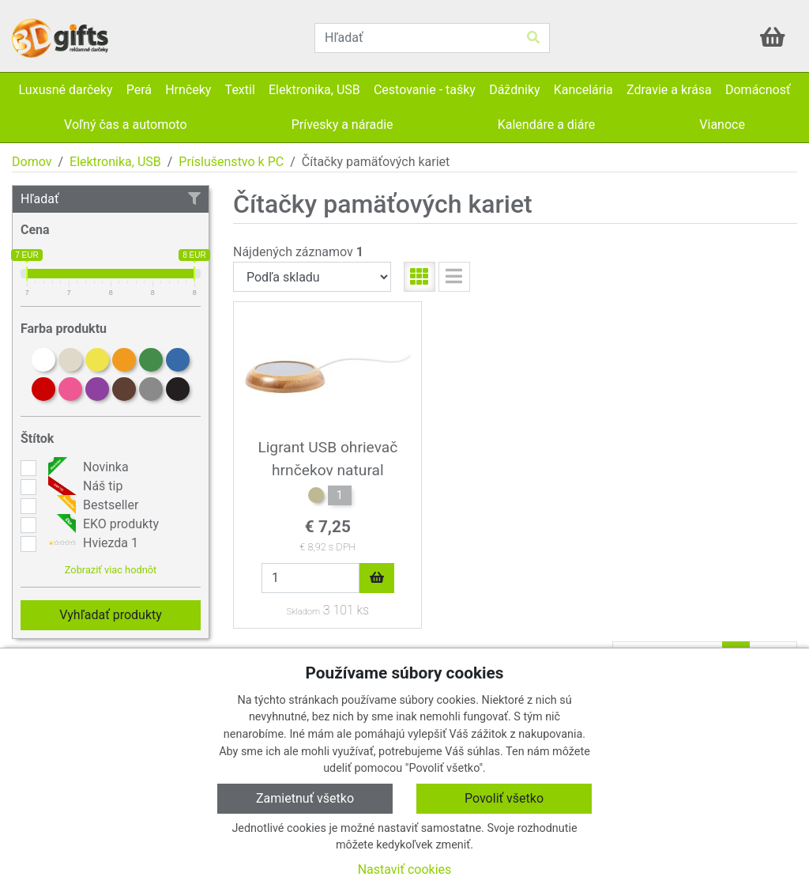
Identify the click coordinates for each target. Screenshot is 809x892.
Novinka (86, 467)
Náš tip (83, 486)
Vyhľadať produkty (110, 614)
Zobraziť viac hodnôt (110, 570)
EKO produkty (101, 524)
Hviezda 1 (91, 543)
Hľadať (111, 198)
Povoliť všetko (504, 798)
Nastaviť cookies (405, 869)
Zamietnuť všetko (305, 798)
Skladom (303, 612)
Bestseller (91, 505)
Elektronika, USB (115, 161)
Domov (31, 161)
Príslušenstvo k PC (231, 161)
